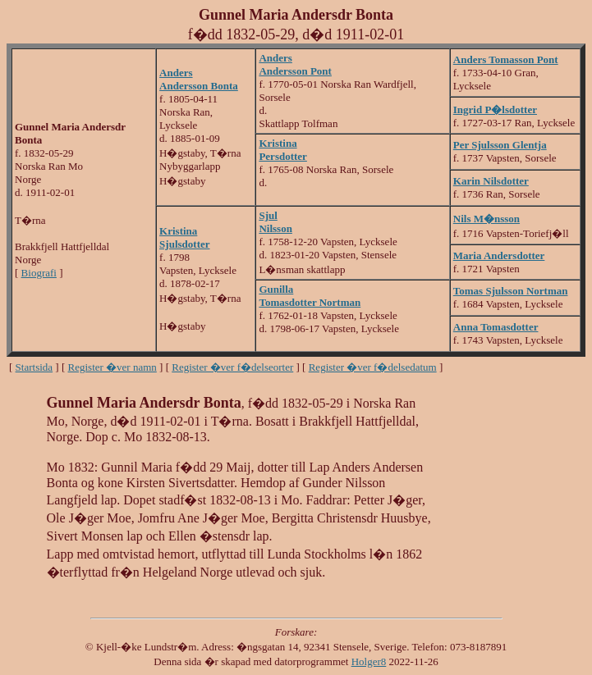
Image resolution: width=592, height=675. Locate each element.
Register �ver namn (112, 367)
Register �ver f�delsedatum (373, 367)
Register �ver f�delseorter (232, 367)
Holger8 (369, 661)
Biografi (39, 273)
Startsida (34, 367)
